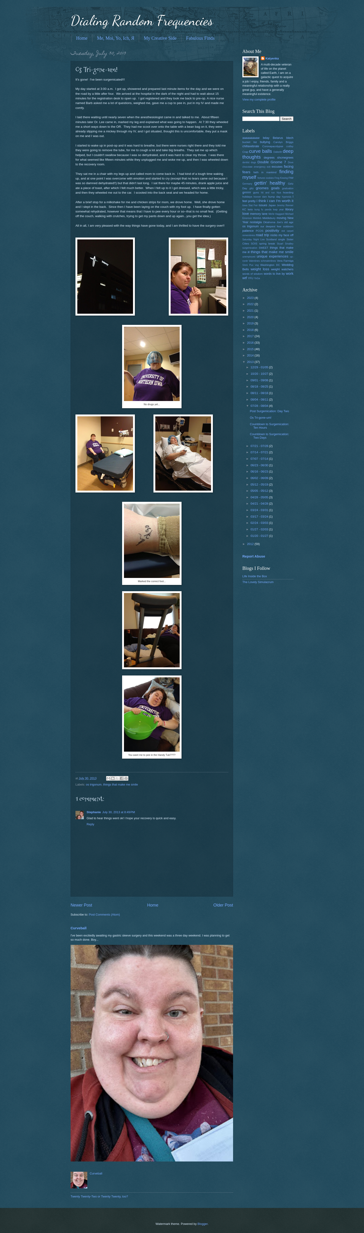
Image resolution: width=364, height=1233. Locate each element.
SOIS (254, 243)
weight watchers (282, 269)
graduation (287, 188)
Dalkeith (277, 152)
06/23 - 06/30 (259, 465)
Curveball (79, 928)
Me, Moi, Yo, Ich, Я (115, 38)
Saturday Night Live (253, 239)
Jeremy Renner (285, 205)
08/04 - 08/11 (259, 399)
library (289, 209)
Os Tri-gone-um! (260, 417)
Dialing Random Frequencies (142, 20)
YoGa (257, 278)
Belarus (278, 138)
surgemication (249, 248)
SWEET (263, 247)
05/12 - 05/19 (259, 484)
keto (250, 209)
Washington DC (270, 265)
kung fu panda (262, 209)
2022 (250, 304)
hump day (274, 196)
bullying (265, 142)
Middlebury (269, 218)
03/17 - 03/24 (259, 516)
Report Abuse (253, 556)
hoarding (288, 192)
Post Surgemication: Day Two (269, 411)
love (245, 213)
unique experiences (273, 256)
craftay (289, 146)
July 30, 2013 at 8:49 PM (118, 812)
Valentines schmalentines (262, 261)
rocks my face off (281, 235)
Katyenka (272, 58)
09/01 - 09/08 (259, 380)
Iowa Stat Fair (250, 205)
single (281, 239)
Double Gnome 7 (271, 162)
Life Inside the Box (254, 576)
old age (288, 222)
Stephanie (94, 812)
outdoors (288, 226)
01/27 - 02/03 (259, 529)
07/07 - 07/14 (259, 458)
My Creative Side (160, 38)
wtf (244, 278)
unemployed (248, 256)
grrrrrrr (246, 192)
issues (263, 205)
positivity (272, 230)
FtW (291, 177)
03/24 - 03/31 (259, 510)
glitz (251, 188)
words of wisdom (252, 273)
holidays (247, 196)
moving (281, 218)
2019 (250, 323)
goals (275, 188)
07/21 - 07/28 (259, 446)
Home (82, 38)
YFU (250, 278)
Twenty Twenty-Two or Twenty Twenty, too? (99, 1196)
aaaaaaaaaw (251, 138)
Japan (272, 205)
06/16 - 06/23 (259, 471)
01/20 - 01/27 (259, 536)
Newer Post (81, 905)
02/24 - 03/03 (259, 523)
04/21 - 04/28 (259, 503)
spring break (267, 243)
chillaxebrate (250, 146)
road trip (262, 235)
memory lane (258, 213)
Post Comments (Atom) (104, 914)
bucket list (249, 142)
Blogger (203, 1224)
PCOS (259, 230)
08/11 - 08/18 (259, 393)
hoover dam (260, 197)
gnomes (262, 188)
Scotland (271, 239)
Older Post (223, 905)
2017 (250, 336)
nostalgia (256, 222)
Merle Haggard (276, 214)
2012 (250, 544)
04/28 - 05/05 (259, 497)
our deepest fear (270, 226)
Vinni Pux (247, 265)
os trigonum (93, 784)
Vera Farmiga (285, 260)
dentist (245, 162)
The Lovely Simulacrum (258, 582)
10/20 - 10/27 (259, 373)
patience (248, 230)
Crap (245, 151)
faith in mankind (265, 172)
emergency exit (262, 167)
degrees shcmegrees (278, 157)
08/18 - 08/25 (259, 386)
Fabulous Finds (200, 38)
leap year (278, 209)
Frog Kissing (281, 178)
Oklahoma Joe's (273, 222)
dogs (253, 162)
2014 (250, 355)
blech (289, 138)
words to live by (274, 273)
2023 (250, 298)
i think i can (266, 201)
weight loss (259, 269)
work (289, 273)
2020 (250, 317)
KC (244, 209)
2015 (250, 349)
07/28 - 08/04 (259, 406)
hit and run (268, 192)
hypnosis (286, 197)
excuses (277, 166)
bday (266, 138)
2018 (250, 330)
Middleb (257, 218)
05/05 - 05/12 (259, 491)
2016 (250, 342)
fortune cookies (265, 178)
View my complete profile (259, 99)
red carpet (287, 231)
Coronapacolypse (272, 146)
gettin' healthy (269, 183)
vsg (257, 265)
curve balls (260, 151)
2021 (250, 310)
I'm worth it (284, 201)
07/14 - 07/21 (259, 452)
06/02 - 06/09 (259, 478)
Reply (90, 824)
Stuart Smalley (285, 243)
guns (256, 192)
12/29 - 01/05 (259, 367)
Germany (247, 184)
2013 (250, 362)
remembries (248, 235)
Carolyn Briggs (283, 142)
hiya (279, 192)
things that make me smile (120, 784)
